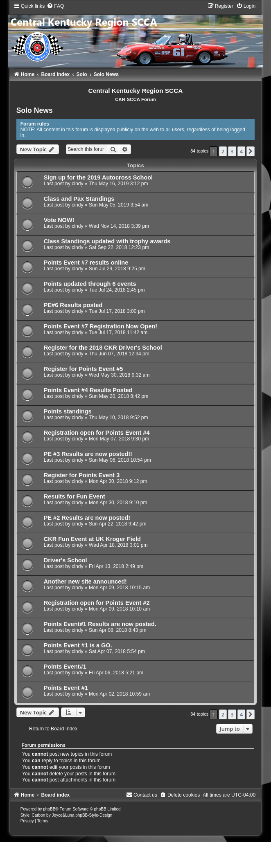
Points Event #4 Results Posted (88, 390)
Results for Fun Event (74, 496)
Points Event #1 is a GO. (78, 645)
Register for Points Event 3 (82, 475)
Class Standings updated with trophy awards (107, 241)
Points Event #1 (66, 688)
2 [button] (222, 151)
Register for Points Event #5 (83, 369)
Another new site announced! (85, 581)
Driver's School (65, 560)
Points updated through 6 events (90, 284)
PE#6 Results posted (73, 305)
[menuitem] (55, 6)
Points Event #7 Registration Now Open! (100, 326)
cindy (77, 183)
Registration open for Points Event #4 (97, 432)
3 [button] (231, 151)
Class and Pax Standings (79, 198)
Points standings (68, 411)
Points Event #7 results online (86, 262)
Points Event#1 (65, 666)
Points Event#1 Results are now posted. (100, 624)
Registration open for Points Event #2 (97, 603)
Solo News (34, 110)
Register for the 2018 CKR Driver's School (103, 347)
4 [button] (241, 151)
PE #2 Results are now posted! (87, 517)
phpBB (49, 809)
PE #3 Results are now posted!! (88, 454)
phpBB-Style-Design (93, 815)
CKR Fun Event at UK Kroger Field (92, 539)
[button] (250, 151)
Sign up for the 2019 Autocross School (98, 177)
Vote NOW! (59, 220)
